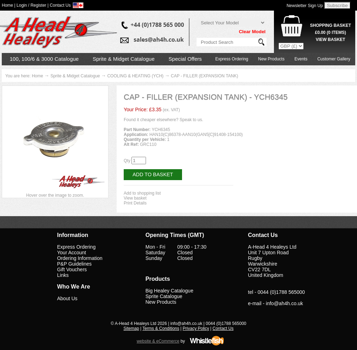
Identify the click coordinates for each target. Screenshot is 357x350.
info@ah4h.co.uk (284, 303)
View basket (135, 198)
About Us (67, 298)
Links (63, 275)
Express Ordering (231, 59)
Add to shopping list (142, 193)
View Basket (330, 39)
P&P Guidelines (74, 264)
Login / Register (31, 5)
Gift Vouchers (72, 269)
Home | (8, 5)
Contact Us (222, 328)
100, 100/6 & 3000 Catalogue (44, 59)
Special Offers (185, 59)
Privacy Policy (196, 328)
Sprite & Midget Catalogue (123, 59)
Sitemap (131, 328)
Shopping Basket (330, 25)
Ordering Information (80, 258)
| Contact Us (59, 5)
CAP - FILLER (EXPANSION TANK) (204, 75)
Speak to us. (191, 119)
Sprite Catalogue (164, 296)
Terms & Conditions (160, 328)
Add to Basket (153, 174)
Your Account (71, 252)
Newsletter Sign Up (305, 5)
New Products (271, 59)
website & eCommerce (158, 341)
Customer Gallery (333, 59)
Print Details (135, 203)
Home (37, 75)
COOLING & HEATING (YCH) (135, 75)
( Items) (330, 32)
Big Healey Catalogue (169, 290)
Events (301, 59)
